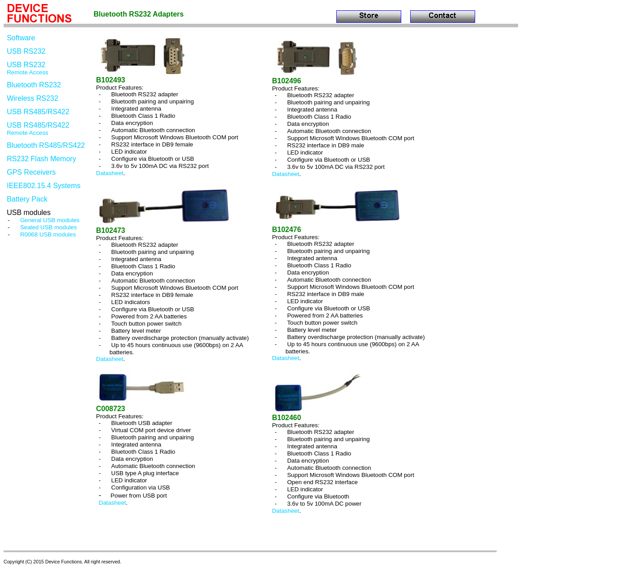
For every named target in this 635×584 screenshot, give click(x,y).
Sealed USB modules (48, 227)
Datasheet (110, 173)
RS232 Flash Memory (41, 159)
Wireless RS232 (32, 98)
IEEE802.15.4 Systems (44, 185)
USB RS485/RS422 (38, 112)
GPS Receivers (31, 172)
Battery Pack (27, 199)
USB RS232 (26, 51)
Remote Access (27, 72)
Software (21, 38)
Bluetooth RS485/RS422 (46, 145)
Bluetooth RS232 (34, 85)
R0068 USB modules (48, 234)
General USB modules (50, 220)
